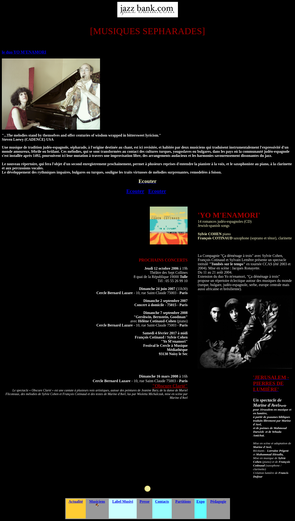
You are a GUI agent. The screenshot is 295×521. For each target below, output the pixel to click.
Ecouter (135, 191)
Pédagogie (218, 501)
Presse (144, 501)
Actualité (75, 501)
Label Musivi (122, 501)
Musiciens (97, 501)
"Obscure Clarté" (170, 385)
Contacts (162, 501)
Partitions (183, 501)
